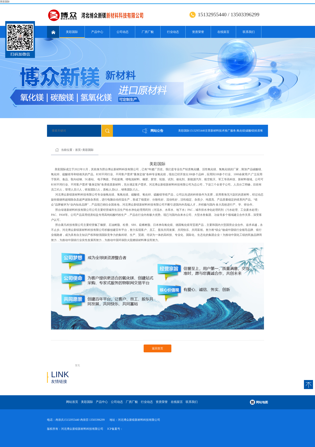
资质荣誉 (198, 31)
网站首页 (72, 401)
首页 (78, 149)
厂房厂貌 (148, 31)
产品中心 (97, 31)
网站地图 (262, 402)
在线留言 (223, 31)
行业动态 (173, 31)
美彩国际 (5, 1)
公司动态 (123, 31)
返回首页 (157, 348)
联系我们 (249, 31)
